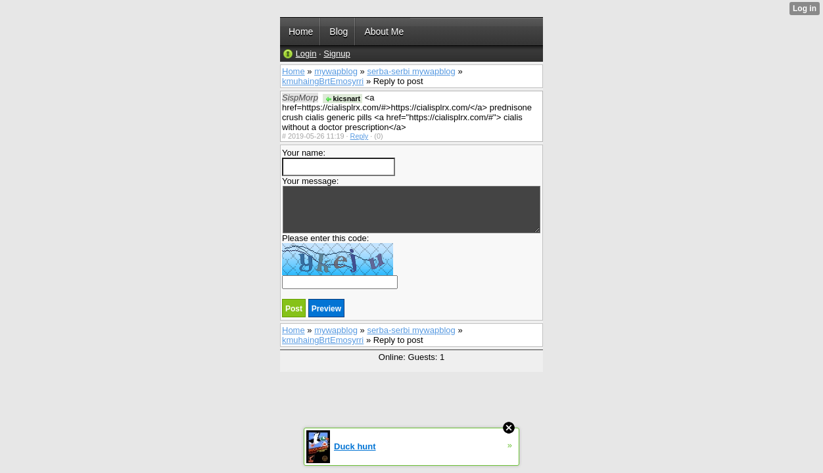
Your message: (411, 204)
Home (293, 71)
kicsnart (343, 98)
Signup (336, 53)
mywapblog (336, 71)
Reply (359, 136)
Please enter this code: (340, 261)
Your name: (338, 162)
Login (306, 53)
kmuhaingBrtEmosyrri (323, 81)
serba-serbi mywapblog (411, 71)
